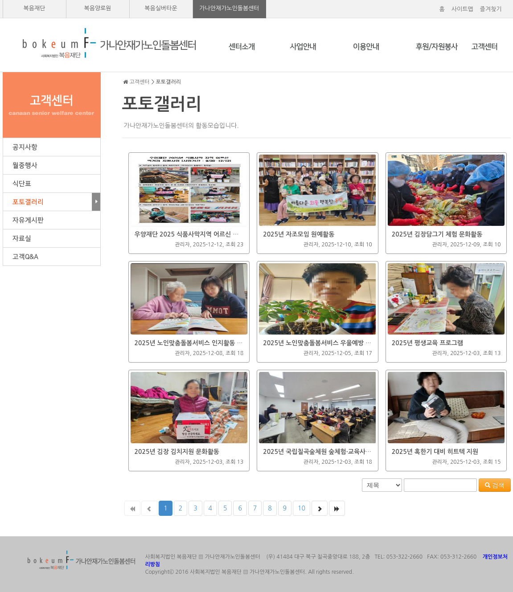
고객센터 (140, 82)
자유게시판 (52, 220)
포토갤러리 (52, 202)
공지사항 (52, 147)
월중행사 (52, 165)
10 (301, 508)
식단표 (52, 184)
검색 (494, 485)
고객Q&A (52, 257)
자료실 (52, 238)
